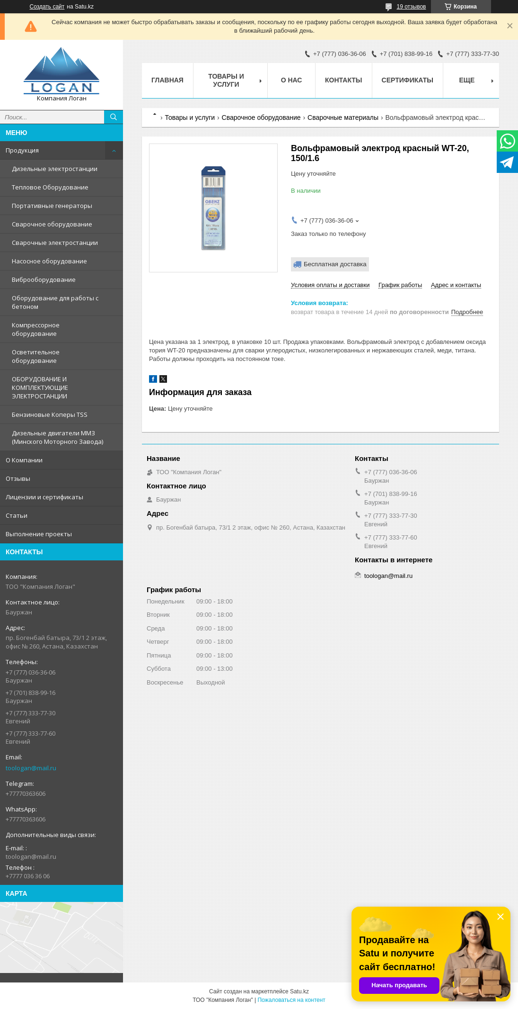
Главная (167, 80)
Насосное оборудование (49, 261)
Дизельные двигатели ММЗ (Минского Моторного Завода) (57, 437)
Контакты (343, 80)
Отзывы (18, 478)
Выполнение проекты (39, 534)
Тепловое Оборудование (50, 187)
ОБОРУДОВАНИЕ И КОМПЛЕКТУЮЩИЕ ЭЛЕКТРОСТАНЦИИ (40, 387)
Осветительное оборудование (36, 356)
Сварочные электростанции (55, 242)
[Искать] (113, 117)
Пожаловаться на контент (291, 1000)
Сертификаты (407, 80)
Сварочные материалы (342, 117)
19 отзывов (411, 6)
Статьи (16, 515)
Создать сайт (47, 6)
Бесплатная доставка (335, 264)
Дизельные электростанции (54, 168)
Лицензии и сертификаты (44, 497)
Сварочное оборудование (52, 224)
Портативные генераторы (52, 205)
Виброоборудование (44, 279)
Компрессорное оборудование (36, 329)
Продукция (22, 150)
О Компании (24, 460)
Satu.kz (299, 991)
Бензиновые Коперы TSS (50, 414)
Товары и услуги (226, 80)
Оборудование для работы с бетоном (55, 302)
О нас (291, 80)
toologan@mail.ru (31, 768)
